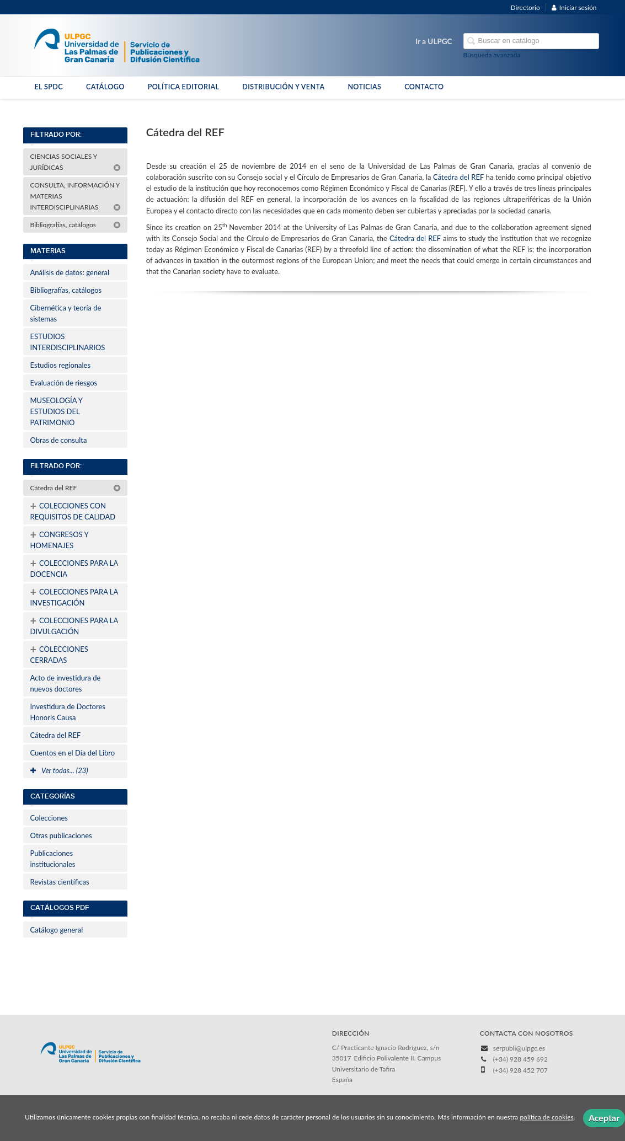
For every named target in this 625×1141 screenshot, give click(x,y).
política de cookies (546, 1117)
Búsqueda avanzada (492, 55)
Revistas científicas (59, 881)
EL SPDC (49, 87)
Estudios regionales (60, 365)
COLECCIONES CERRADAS (59, 653)
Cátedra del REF (75, 488)
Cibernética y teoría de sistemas (66, 313)
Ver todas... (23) (59, 770)
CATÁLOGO (105, 87)
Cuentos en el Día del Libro (72, 752)
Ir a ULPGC (433, 41)
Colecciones (49, 817)
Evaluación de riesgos (64, 382)
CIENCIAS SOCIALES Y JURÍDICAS (75, 162)
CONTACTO (424, 87)
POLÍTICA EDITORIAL (184, 87)
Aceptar (604, 1117)
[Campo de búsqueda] (531, 41)
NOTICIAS (364, 87)
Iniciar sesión (574, 7)
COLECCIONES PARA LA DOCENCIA (74, 567)
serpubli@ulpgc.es (519, 1048)
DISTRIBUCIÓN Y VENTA (283, 87)
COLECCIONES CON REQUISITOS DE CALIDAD (73, 510)
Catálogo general (56, 929)
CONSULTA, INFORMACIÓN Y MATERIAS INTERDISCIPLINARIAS (75, 196)
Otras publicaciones (61, 835)
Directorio (525, 7)
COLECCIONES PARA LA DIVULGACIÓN (74, 625)
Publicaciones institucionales (53, 859)
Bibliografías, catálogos (75, 225)
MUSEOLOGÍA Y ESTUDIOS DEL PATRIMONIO (56, 411)
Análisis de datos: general (70, 272)
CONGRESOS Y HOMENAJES (59, 539)
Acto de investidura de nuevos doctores (65, 683)
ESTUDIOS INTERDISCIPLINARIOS (67, 342)
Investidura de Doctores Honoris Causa (67, 712)
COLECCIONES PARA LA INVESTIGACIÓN (74, 596)
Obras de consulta (58, 440)
